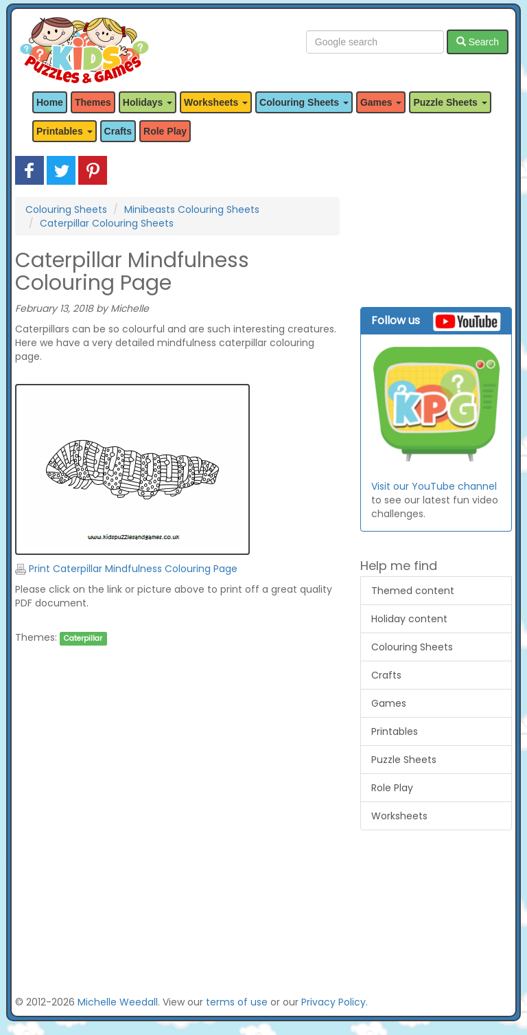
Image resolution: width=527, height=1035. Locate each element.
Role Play (165, 131)
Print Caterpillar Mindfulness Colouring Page (126, 569)
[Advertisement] (177, 792)
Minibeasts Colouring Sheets (191, 209)
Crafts (118, 131)
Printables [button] (64, 131)
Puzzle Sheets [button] (450, 102)
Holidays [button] (147, 102)
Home (49, 102)
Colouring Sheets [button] (304, 102)
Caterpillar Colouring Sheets (107, 223)
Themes (93, 102)
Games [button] (381, 102)
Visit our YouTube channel (434, 486)
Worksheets (399, 816)
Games (388, 703)
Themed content (412, 591)
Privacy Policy (333, 1002)
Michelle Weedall (118, 1002)
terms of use (237, 1002)
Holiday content (409, 619)
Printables (394, 731)
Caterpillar (83, 638)
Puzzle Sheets (403, 759)
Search (477, 41)
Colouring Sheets (66, 209)
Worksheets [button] (216, 102)
